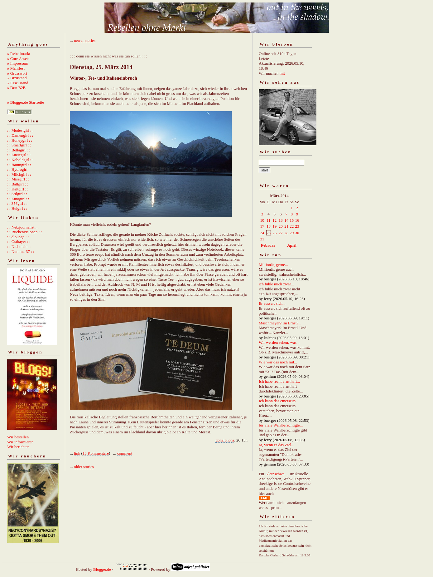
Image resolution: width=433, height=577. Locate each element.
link (77, 453)
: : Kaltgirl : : (17, 189)
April (291, 245)
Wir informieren (20, 442)
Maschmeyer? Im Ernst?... (280, 323)
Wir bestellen (18, 437)
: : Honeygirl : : (19, 140)
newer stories (84, 40)
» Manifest (16, 68)
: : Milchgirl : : (19, 174)
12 (274, 220)
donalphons (224, 440)
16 (297, 220)
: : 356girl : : (17, 203)
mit (282, 73)
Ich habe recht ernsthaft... (279, 381)
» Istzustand (16, 78)
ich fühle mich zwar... (276, 284)
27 (281, 232)
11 (269, 220)
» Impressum (17, 63)
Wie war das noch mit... (278, 362)
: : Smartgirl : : (19, 145)
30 (297, 232)
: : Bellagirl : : (18, 150)
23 (297, 226)
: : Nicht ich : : (19, 246)
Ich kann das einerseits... (279, 400)
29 (292, 232)
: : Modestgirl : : (20, 130)
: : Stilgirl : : (17, 193)
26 (274, 232)
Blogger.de (102, 569)
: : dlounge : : (18, 236)
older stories (84, 466)
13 (281, 220)
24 (262, 232)
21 (286, 226)
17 (262, 226)
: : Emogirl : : (18, 198)
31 (262, 239)
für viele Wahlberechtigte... (281, 425)
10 (262, 220)
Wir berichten (18, 446)
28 (286, 232)
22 (292, 226)
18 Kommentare (96, 453)
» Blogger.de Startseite (25, 102)
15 (292, 220)
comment (124, 453)
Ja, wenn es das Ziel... (276, 444)
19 (274, 226)
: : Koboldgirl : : (20, 159)
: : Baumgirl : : (19, 164)
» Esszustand (17, 83)
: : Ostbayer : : (18, 241)
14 (286, 220)
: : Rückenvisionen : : (24, 231)
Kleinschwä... (276, 473)
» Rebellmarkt (18, 53)
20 (281, 226)
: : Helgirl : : (17, 208)
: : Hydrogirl (17, 169)
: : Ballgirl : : (17, 184)
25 (269, 232)
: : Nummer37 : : (20, 251)
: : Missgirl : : (18, 179)
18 (269, 226)
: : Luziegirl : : (19, 154)
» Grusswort (17, 73)
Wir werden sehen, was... (279, 342)
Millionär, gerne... (273, 264)
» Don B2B (16, 87)
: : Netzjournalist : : (23, 227)
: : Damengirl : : (20, 135)
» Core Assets (18, 58)
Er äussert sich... (272, 303)
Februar (268, 245)
